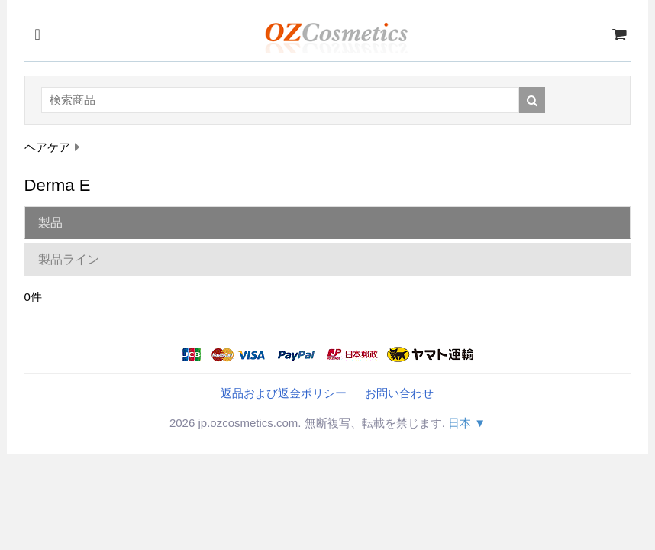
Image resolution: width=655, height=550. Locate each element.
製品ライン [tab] (68, 259)
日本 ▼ (467, 422)
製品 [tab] (50, 222)
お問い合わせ (399, 393)
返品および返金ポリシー (284, 393)
